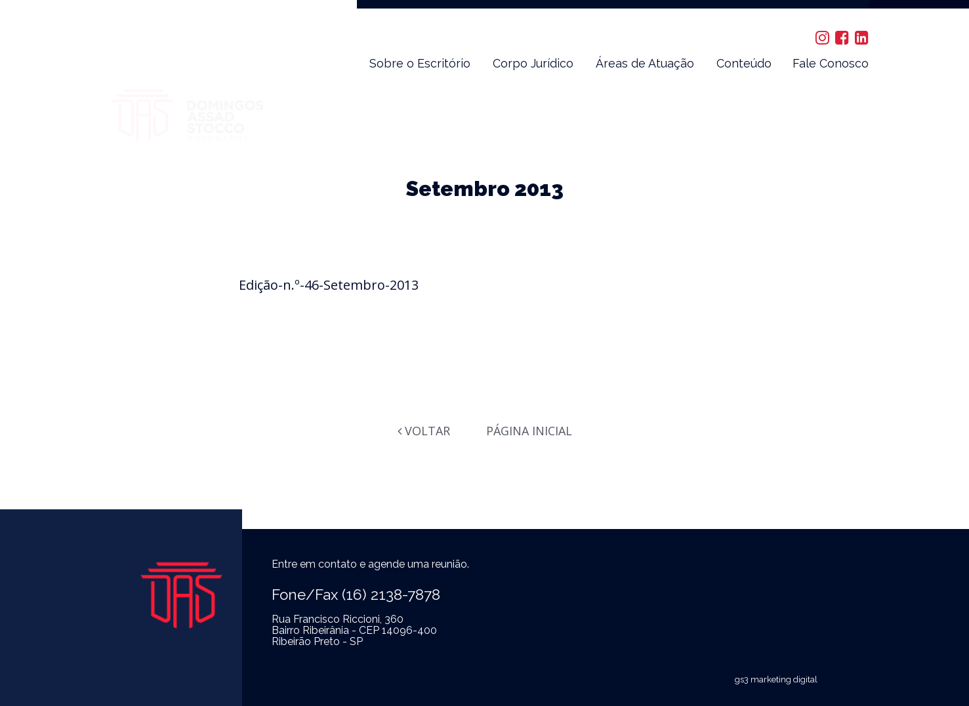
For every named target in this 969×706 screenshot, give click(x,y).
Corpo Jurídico (533, 63)
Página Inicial (529, 431)
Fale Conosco (831, 63)
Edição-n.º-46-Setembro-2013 (329, 285)
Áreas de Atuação (645, 63)
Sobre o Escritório (419, 63)
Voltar (424, 431)
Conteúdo (744, 63)
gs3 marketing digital (776, 679)
